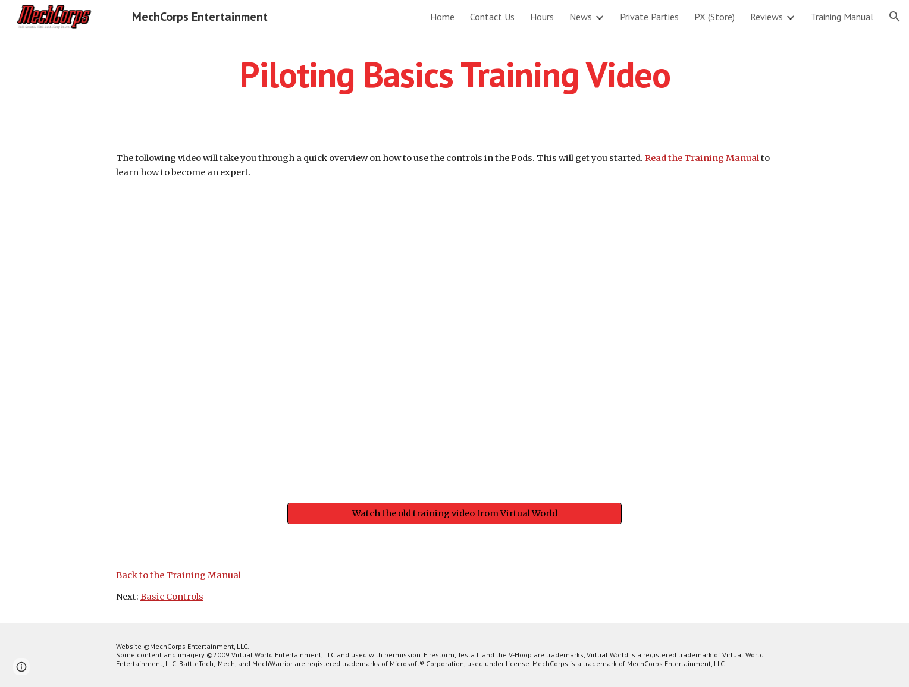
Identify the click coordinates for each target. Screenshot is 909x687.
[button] (894, 16)
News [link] (580, 17)
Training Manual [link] (842, 17)
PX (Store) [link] (714, 17)
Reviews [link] (766, 17)
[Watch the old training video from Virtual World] (454, 513)
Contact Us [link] (492, 17)
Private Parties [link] (649, 17)
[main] (454, 74)
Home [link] (442, 17)
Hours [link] (542, 17)
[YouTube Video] (454, 343)
